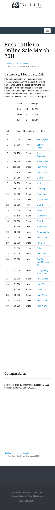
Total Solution (43, 199)
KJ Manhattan (43, 232)
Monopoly (41, 210)
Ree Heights (42, 139)
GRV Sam (41, 254)
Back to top (30, 500)
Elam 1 (40, 178)
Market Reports (23, 64)
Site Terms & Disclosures (33, 496)
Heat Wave (42, 167)
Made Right (42, 216)
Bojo (39, 248)
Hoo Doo (41, 243)
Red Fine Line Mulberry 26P (43, 262)
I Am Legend (42, 188)
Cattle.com (9, 64)
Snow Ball (41, 226)
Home (21, 500)
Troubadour (42, 194)
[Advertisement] (27, 338)
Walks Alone (42, 161)
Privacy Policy (17, 496)
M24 (39, 183)
